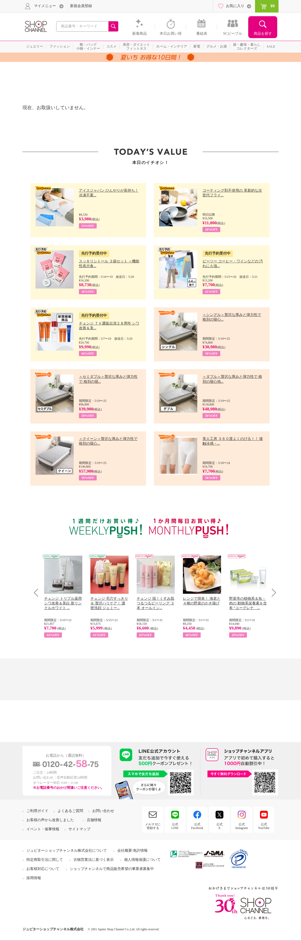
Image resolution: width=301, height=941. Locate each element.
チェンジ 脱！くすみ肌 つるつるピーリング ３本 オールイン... (155, 603)
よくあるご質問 (70, 811)
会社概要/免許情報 (132, 850)
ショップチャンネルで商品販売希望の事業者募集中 (112, 869)
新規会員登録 (81, 6)
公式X (219, 826)
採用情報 (33, 878)
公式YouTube (264, 826)
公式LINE (174, 826)
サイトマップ (79, 829)
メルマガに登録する (153, 826)
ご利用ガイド (37, 811)
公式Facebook (197, 826)
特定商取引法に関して (44, 860)
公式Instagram (241, 826)
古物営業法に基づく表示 (93, 860)
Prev (38, 592)
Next (272, 592)
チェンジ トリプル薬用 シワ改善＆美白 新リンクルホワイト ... (63, 603)
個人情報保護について (142, 860)
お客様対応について (42, 869)
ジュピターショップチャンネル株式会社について (66, 850)
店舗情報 (94, 820)
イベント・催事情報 (42, 829)
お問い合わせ (103, 811)
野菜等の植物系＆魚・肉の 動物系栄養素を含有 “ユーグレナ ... (248, 603)
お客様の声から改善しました (50, 820)
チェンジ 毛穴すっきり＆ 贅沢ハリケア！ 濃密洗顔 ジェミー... (109, 603)
